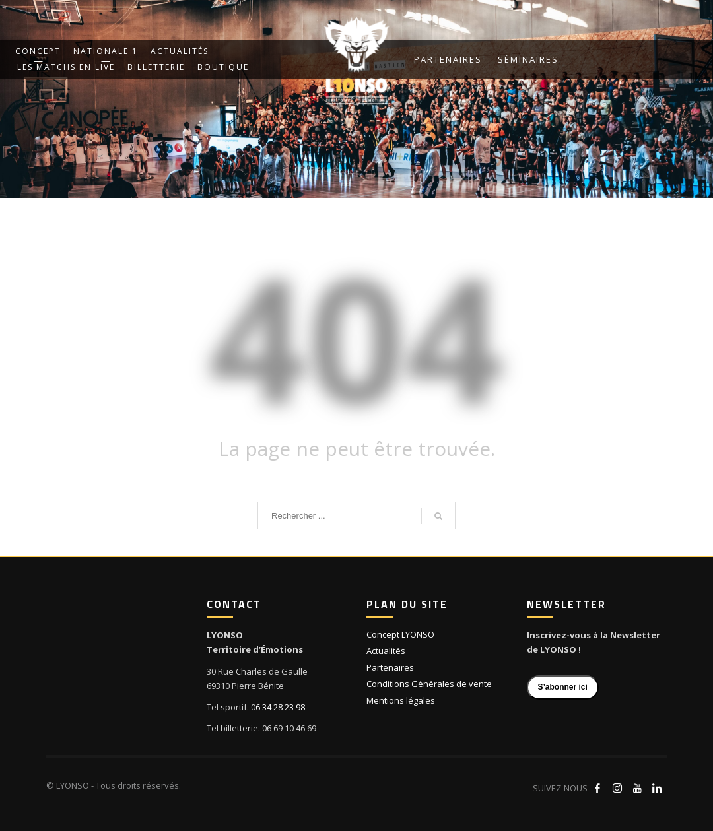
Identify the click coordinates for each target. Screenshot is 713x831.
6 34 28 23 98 (280, 707)
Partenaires (448, 59)
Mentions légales (400, 700)
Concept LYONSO (400, 634)
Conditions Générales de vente (429, 684)
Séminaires (528, 59)
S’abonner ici (563, 687)
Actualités (385, 651)
